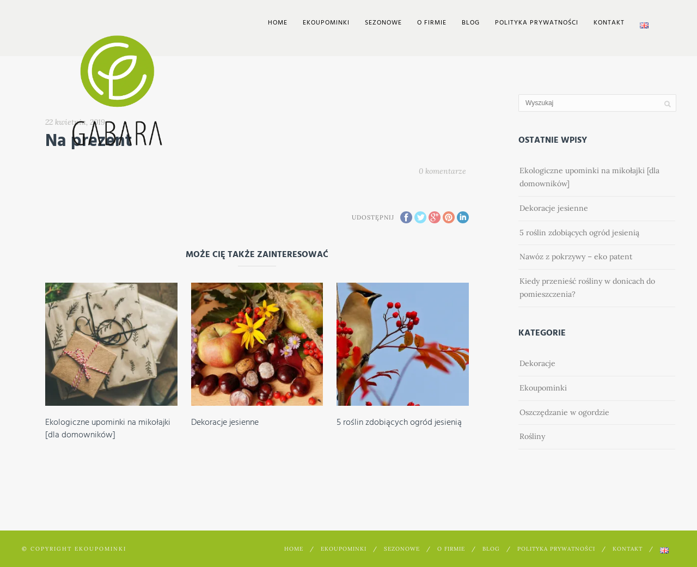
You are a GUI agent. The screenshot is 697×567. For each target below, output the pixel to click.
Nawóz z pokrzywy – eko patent (575, 256)
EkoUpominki (326, 22)
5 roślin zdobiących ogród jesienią (399, 423)
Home (278, 22)
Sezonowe (383, 22)
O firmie (432, 22)
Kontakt (609, 22)
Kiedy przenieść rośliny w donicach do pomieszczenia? (587, 287)
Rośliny (532, 436)
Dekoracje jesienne (225, 423)
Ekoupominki (543, 388)
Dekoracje (537, 363)
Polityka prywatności (536, 22)
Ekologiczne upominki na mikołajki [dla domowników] (107, 429)
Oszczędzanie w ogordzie (564, 412)
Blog (471, 22)
